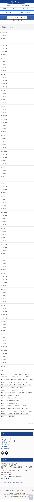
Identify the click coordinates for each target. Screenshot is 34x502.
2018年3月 (3, 302)
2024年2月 (3, 109)
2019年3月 (3, 266)
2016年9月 (3, 356)
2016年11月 (4, 350)
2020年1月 (3, 241)
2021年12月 (4, 186)
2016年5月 (3, 366)
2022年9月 (3, 160)
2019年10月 (4, 247)
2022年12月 (4, 151)
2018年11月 (4, 279)
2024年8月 (3, 93)
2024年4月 (3, 106)
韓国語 (17, 413)
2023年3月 (3, 141)
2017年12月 (4, 311)
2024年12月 (4, 80)
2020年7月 (3, 225)
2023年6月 (3, 132)
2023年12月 (4, 116)
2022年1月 (3, 183)
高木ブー (4, 416)
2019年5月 (3, 260)
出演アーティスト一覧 (8, 441)
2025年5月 (3, 64)
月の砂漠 (26, 408)
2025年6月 (3, 61)
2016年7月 (3, 363)
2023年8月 (3, 128)
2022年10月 (4, 157)
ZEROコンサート (16, 377)
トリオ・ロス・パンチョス (8, 387)
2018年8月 (3, 286)
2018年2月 (3, 305)
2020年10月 (4, 215)
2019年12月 (4, 244)
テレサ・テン (27, 384)
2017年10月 (4, 318)
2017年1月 (3, 343)
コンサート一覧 (6, 439)
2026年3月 (3, 38)
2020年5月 (3, 228)
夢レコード (5, 444)
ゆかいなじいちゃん (7, 382)
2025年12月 (4, 45)
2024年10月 (4, 87)
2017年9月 (3, 321)
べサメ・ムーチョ (28, 379)
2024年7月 (3, 96)
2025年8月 (3, 55)
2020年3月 (3, 234)
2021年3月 (3, 202)
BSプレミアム (5, 374)
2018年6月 (3, 292)
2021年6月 (3, 196)
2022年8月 (3, 164)
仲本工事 (30, 392)
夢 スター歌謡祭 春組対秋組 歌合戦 (10, 405)
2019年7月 (3, 253)
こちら (7, 478)
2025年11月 (4, 48)
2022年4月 (3, 176)
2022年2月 (3, 180)
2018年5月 (3, 295)
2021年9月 (3, 193)
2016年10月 (4, 353)
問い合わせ (5, 448)
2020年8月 (3, 221)
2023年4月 (3, 138)
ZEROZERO (5, 377)
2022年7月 (3, 167)
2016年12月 (4, 347)
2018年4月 (3, 298)
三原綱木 (13, 392)
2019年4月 (3, 263)
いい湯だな (26, 377)
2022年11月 (4, 154)
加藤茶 (10, 395)
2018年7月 (3, 289)
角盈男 (10, 413)
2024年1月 (3, 112)
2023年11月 (4, 119)
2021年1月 (3, 209)
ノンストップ (22, 387)
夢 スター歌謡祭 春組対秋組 (9, 398)
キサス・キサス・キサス (21, 382)
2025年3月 (3, 71)
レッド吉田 (5, 392)
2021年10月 (4, 189)
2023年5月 (3, 135)
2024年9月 (3, 90)
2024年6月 (3, 99)
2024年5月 (3, 103)
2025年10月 (4, 51)
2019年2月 (3, 270)
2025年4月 (3, 67)
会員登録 (4, 446)
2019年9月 (3, 250)
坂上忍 (17, 395)
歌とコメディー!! (6, 411)
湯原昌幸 (23, 411)
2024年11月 (4, 83)
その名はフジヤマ (16, 379)
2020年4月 (3, 231)
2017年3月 (3, 337)
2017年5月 (3, 331)
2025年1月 (3, 77)
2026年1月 (3, 42)
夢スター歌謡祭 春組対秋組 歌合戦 (10, 403)
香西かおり (25, 413)
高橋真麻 (12, 416)
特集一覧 (4, 443)
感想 (10, 408)
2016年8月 (3, 359)
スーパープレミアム (7, 384)
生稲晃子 (31, 411)
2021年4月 (3, 199)
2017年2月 (3, 340)
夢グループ (13, 490)
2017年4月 (3, 334)
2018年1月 (3, 308)
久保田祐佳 (21, 392)
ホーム (4, 437)
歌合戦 (15, 411)
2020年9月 (3, 218)
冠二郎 (3, 395)
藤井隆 (3, 413)
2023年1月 (3, 148)
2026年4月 (3, 35)
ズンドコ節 (18, 384)
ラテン (25, 390)
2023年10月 (4, 122)
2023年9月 (3, 125)
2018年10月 (4, 282)
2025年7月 (3, 58)
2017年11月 (4, 314)
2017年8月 (3, 324)
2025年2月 (3, 74)
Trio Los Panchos (17, 374)
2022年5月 (3, 173)
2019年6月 (3, 257)
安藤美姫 (25, 405)
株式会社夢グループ (11, 463)
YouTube (27, 374)
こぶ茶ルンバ (5, 379)
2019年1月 (3, 273)
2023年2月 (3, 144)
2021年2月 (3, 205)
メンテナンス (16, 390)
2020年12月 (4, 212)
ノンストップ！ (6, 390)
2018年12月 (4, 276)
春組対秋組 (17, 408)
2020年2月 (3, 237)
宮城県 (3, 408)
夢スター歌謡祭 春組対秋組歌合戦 (10, 400)
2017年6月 (3, 327)
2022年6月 (3, 170)
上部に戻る (30, 423)
